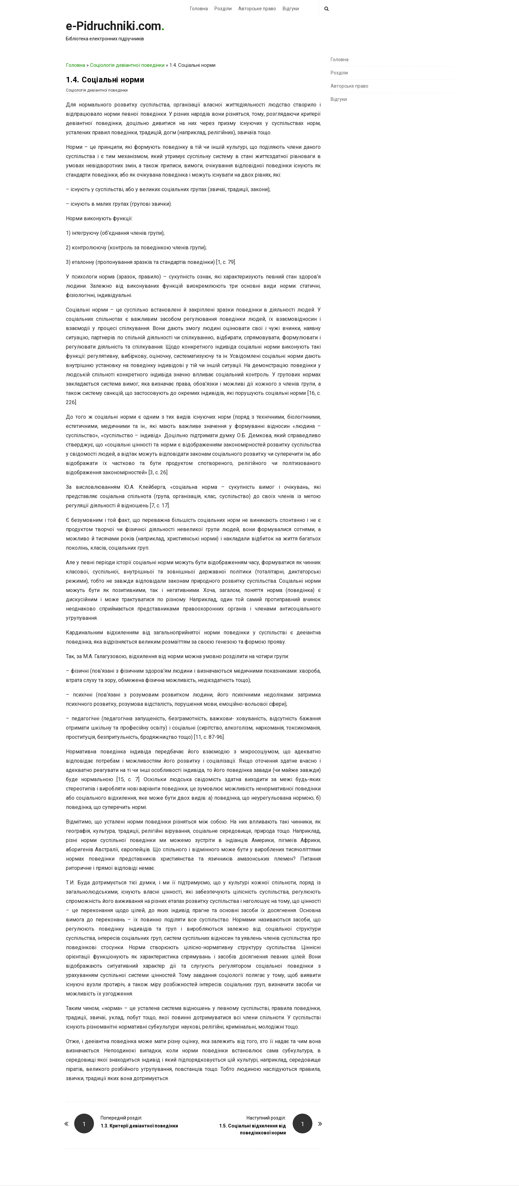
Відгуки (291, 8)
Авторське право (257, 8)
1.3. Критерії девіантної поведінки (139, 1125)
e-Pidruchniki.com (113, 26)
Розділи (223, 8)
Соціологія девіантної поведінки (127, 65)
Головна (199, 8)
